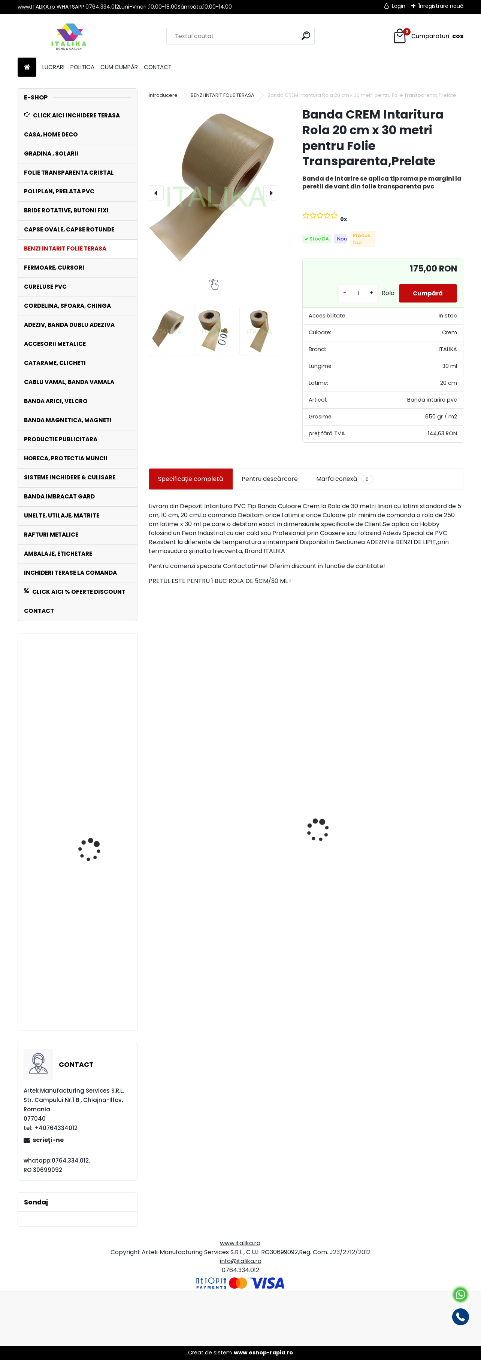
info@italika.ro (240, 1261)
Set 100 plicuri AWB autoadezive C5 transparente (91, 794)
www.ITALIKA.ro (37, 6)
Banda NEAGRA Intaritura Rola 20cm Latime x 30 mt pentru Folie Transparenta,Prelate (198, 873)
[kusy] (356, 293)
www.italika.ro (240, 1243)
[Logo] (69, 36)
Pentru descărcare (270, 479)
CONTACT (158, 67)
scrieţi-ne (48, 1140)
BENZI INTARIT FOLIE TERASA (222, 95)
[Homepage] (27, 67)
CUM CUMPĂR (119, 67)
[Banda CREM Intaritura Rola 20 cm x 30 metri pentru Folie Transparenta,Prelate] (213, 193)
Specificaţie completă (190, 479)
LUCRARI (53, 67)
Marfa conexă (344, 479)
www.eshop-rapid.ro (263, 1352)
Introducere (163, 95)
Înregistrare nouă (440, 6)
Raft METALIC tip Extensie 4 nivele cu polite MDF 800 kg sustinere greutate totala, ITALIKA (99, 987)
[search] (306, 35)
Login (398, 6)
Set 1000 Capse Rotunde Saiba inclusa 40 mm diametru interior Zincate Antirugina (77, 740)
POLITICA (82, 67)
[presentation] (156, 192)
